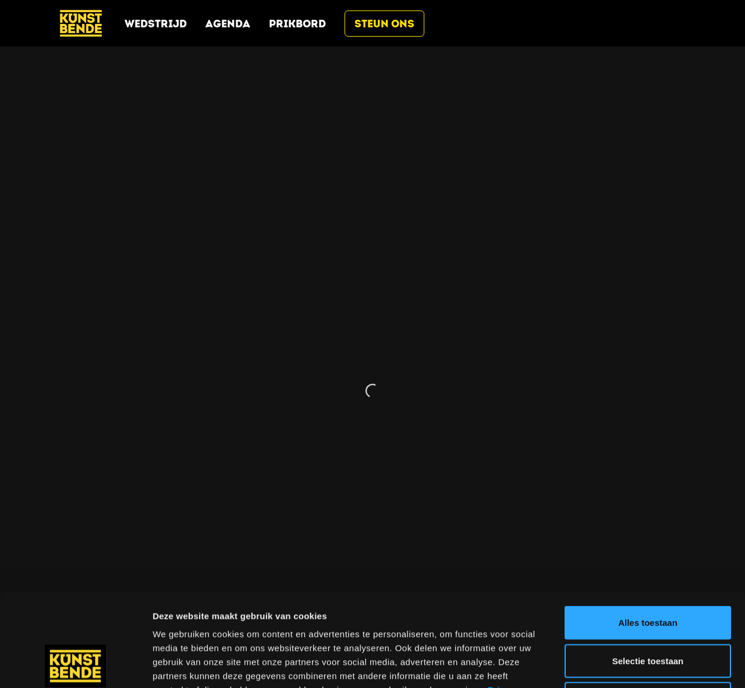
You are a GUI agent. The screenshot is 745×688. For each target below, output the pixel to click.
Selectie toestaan (648, 574)
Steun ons (384, 23)
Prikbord (297, 23)
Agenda (227, 23)
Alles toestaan (647, 535)
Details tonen (629, 665)
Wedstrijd (156, 23)
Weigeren (647, 611)
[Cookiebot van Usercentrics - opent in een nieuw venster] (75, 665)
